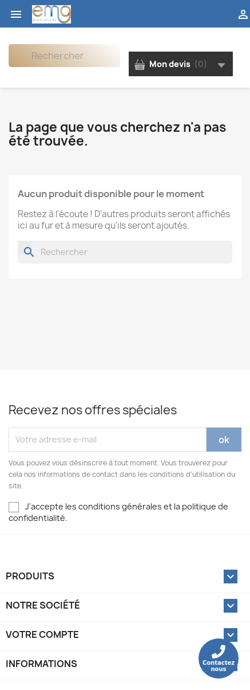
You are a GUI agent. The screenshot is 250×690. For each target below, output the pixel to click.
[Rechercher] (64, 55)
